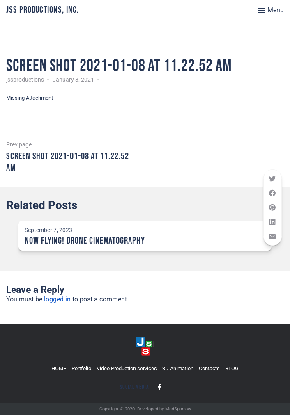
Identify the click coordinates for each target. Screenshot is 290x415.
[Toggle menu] (271, 10)
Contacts (209, 368)
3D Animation (177, 368)
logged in (57, 299)
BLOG (232, 368)
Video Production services (127, 368)
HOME (58, 368)
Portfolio (81, 368)
